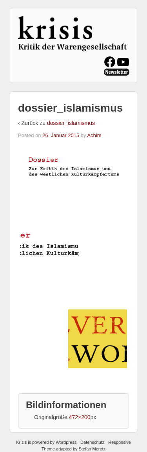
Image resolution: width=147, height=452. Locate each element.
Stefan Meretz (92, 449)
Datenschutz (92, 442)
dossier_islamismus (71, 123)
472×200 (80, 417)
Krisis (21, 442)
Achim (94, 135)
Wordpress (66, 442)
